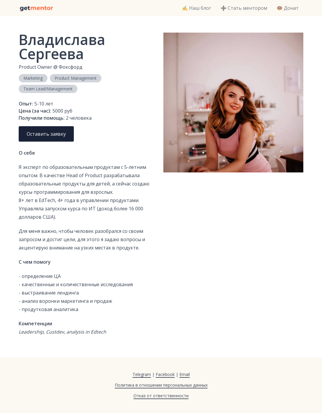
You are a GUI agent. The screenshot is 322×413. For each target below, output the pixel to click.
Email (184, 374)
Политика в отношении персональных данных (161, 385)
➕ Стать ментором (244, 8)
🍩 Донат (288, 8)
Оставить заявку (46, 134)
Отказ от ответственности (161, 395)
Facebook (165, 374)
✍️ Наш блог (196, 8)
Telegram (142, 374)
